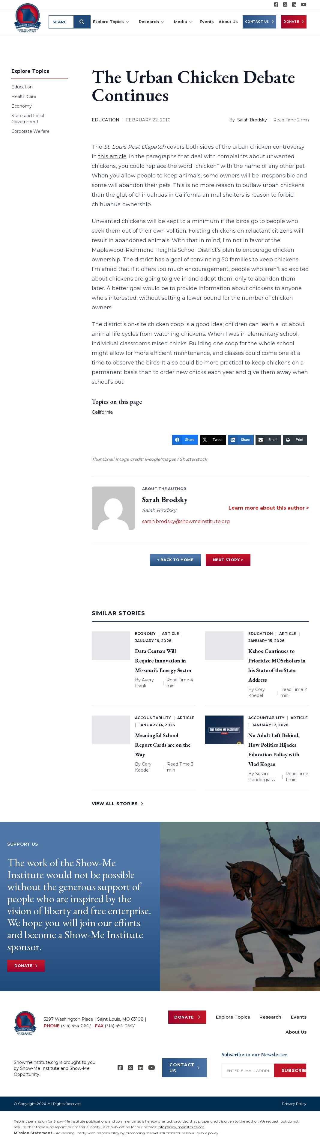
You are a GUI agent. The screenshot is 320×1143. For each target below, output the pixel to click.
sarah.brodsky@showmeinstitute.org (186, 521)
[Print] (295, 440)
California (102, 412)
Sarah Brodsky (252, 120)
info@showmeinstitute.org (181, 1127)
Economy (21, 106)
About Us (228, 21)
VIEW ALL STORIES (117, 803)
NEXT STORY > (228, 560)
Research (151, 21)
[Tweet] (213, 440)
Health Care (23, 96)
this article (112, 156)
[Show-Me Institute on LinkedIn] (294, 5)
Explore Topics (111, 21)
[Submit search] (82, 21)
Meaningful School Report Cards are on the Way (162, 745)
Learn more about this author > (269, 508)
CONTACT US (184, 1067)
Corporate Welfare (30, 131)
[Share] (185, 440)
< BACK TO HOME (175, 560)
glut (121, 195)
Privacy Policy (294, 1103)
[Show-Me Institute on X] (285, 5)
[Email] (268, 440)
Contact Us (259, 21)
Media (183, 21)
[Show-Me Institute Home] (28, 17)
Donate (293, 21)
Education (22, 87)
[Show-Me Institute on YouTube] (304, 5)
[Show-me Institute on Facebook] (276, 5)
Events (207, 21)
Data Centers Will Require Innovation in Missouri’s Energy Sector (163, 660)
